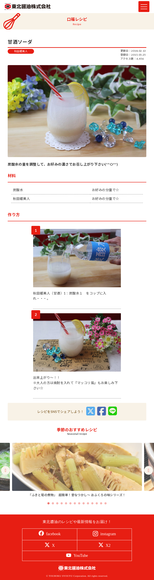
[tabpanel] (77, 477)
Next (148, 477)
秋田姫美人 (21, 51)
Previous (5, 477)
